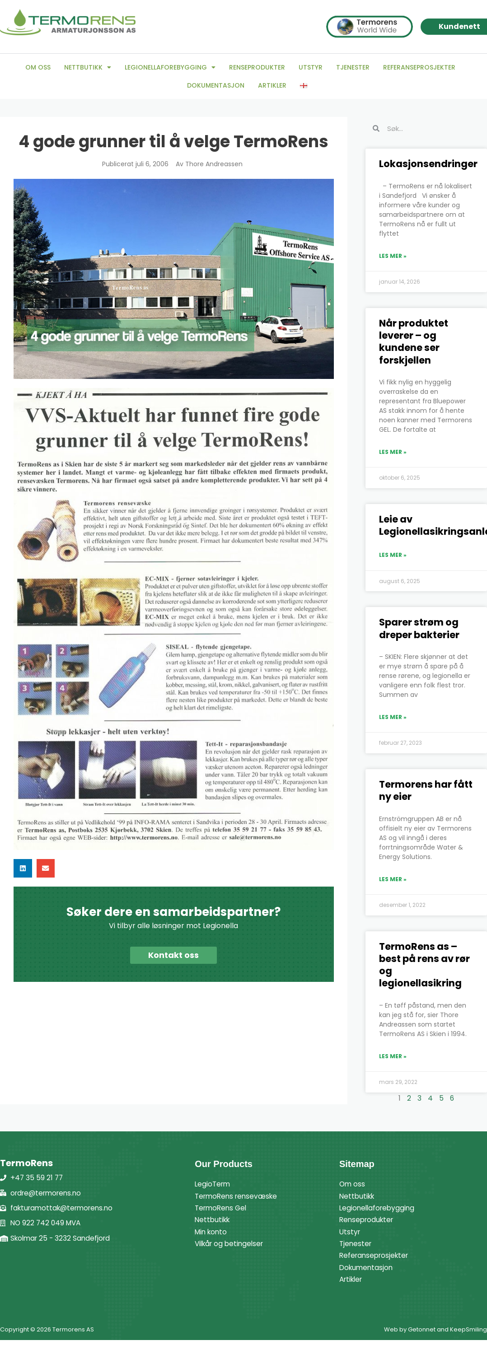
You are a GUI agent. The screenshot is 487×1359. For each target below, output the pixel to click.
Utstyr (311, 67)
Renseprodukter (257, 67)
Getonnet (421, 1329)
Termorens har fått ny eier (426, 790)
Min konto (212, 1232)
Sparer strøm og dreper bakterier (419, 628)
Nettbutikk (87, 67)
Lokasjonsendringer (428, 163)
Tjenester (353, 67)
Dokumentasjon (215, 85)
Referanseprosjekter (419, 67)
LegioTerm (213, 1184)
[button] (23, 868)
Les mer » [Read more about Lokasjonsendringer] (393, 256)
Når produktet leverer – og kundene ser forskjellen (413, 342)
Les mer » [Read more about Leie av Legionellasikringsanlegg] (393, 555)
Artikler (272, 85)
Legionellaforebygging (170, 67)
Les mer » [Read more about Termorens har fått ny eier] (393, 879)
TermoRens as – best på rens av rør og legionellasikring (424, 965)
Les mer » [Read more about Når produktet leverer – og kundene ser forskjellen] (393, 452)
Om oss (38, 67)
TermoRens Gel (222, 1208)
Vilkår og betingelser (231, 1243)
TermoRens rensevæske (238, 1196)
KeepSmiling (468, 1329)
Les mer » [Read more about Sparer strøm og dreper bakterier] (393, 717)
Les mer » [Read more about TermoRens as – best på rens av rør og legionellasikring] (393, 1056)
